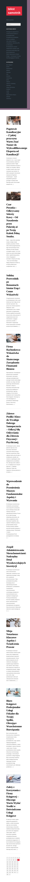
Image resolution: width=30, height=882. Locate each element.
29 (9, 868)
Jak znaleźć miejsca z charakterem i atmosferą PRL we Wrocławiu (13, 43)
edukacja (8, 72)
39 (9, 872)
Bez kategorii (9, 64)
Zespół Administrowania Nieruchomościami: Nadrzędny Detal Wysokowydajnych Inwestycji (16, 556)
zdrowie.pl (8, 98)
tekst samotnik (14, 10)
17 (17, 861)
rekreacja (8, 85)
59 (7, 874)
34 (9, 870)
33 (7, 870)
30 (12, 868)
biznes (7, 66)
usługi (7, 92)
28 (7, 868)
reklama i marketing (10, 83)
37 (17, 870)
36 (14, 870)
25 (12, 866)
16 (14, 861)
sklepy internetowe (10, 87)
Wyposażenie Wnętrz (11, 94)
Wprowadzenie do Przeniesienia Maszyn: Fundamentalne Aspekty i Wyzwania (14, 491)
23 (7, 866)
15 (12, 861)
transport (8, 89)
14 (9, 861)
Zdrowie (8, 96)
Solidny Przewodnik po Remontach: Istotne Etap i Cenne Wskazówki (13, 285)
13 (7, 861)
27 (17, 866)
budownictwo (9, 68)
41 (14, 872)
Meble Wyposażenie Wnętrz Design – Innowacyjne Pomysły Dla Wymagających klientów (13, 56)
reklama (8, 81)
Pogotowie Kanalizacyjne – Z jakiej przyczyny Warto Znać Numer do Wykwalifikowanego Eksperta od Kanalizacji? (16, 141)
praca (7, 79)
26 (14, 866)
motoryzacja (9, 78)
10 (13, 859)
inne (7, 74)
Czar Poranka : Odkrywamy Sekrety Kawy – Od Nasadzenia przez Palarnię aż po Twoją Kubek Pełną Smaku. (13, 220)
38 (7, 872)
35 (12, 870)
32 (17, 868)
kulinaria (8, 76)
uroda (7, 91)
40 (12, 872)
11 (15, 859)
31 (14, 868)
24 (9, 866)
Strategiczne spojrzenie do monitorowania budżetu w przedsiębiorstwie (12, 33)
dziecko (8, 70)
